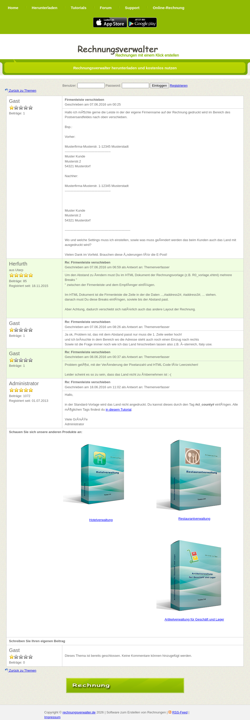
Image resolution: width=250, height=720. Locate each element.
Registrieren (178, 85)
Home (13, 8)
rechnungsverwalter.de (79, 712)
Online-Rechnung (168, 8)
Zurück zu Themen (20, 90)
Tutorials (78, 8)
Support (132, 8)
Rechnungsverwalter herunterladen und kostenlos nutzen (125, 68)
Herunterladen (45, 8)
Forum (106, 8)
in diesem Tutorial (118, 409)
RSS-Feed (180, 712)
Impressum (52, 717)
